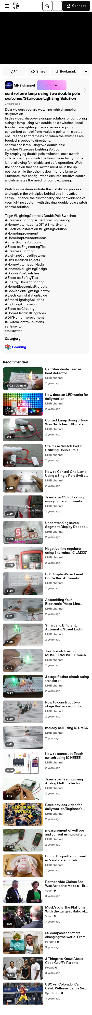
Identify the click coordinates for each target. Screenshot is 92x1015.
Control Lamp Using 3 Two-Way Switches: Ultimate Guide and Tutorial (66, 422)
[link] (20, 85)
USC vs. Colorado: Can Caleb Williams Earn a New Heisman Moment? (66, 986)
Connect (76, 5)
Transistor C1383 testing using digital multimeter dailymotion (64, 499)
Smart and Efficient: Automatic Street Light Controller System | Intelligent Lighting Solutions (64, 627)
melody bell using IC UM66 (66, 728)
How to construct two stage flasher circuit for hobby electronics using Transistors (64, 704)
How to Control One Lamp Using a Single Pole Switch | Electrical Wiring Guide (67, 474)
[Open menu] (7, 6)
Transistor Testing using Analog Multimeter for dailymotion (64, 781)
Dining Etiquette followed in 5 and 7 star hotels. (65, 858)
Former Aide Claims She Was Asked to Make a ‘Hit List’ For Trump (65, 884)
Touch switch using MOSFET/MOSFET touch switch (65, 653)
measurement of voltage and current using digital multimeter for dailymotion (67, 832)
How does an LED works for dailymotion (66, 397)
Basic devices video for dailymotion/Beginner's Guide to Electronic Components (63, 807)
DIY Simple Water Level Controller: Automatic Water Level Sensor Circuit (66, 576)
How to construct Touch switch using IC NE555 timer (64, 756)
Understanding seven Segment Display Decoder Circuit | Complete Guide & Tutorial (66, 525)
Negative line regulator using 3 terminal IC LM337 (66, 551)
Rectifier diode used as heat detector (63, 371)
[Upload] (57, 6)
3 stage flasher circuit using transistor (67, 679)
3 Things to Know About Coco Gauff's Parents (64, 961)
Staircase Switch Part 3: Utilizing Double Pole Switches (64, 448)
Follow (51, 85)
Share (37, 71)
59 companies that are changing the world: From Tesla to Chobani (65, 935)
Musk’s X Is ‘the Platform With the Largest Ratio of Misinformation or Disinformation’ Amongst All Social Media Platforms (66, 909)
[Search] (47, 6)
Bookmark (65, 71)
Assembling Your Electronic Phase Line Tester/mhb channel (62, 602)
